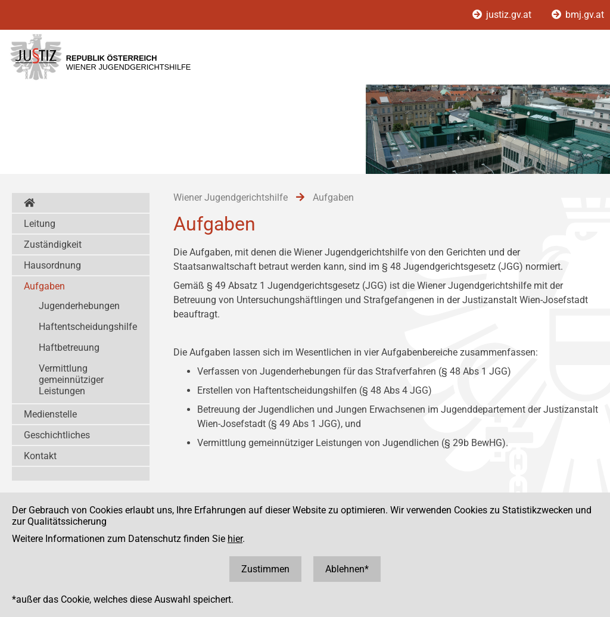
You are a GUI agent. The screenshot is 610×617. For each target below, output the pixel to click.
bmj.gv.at (578, 14)
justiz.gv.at (503, 14)
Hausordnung (52, 265)
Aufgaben (44, 286)
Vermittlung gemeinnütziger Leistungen (71, 380)
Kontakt (40, 456)
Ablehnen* (347, 569)
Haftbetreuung (69, 347)
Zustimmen (265, 569)
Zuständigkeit (53, 244)
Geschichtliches (57, 435)
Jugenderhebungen (79, 305)
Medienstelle (50, 414)
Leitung (39, 223)
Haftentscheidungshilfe (88, 326)
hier (235, 538)
